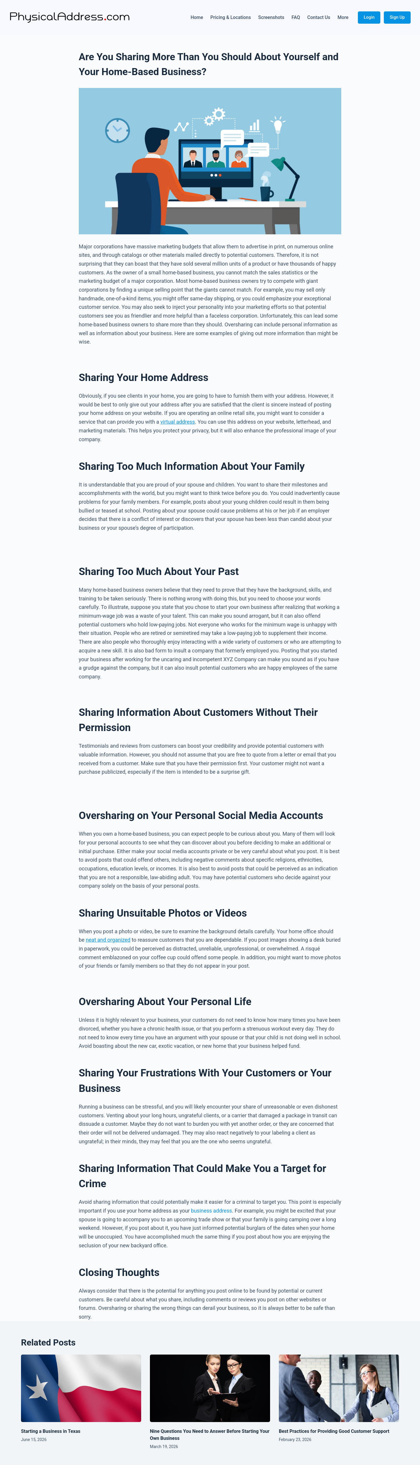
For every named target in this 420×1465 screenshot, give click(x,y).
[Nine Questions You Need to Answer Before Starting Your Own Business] (210, 1388)
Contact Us (318, 17)
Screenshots (271, 17)
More (342, 17)
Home (196, 17)
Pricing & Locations (230, 17)
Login (369, 17)
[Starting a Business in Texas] (81, 1388)
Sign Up (397, 17)
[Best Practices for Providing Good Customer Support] (339, 1388)
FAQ (296, 17)
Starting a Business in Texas (50, 1431)
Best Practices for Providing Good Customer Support (334, 1431)
